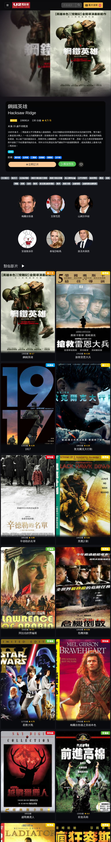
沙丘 (16, 657)
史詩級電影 (24, 178)
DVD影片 (5, 178)
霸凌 (101, 178)
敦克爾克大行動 (95, 308)
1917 (68, 308)
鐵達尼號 (42, 526)
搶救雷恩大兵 (42, 308)
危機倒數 (95, 352)
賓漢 (95, 526)
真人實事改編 (70, 178)
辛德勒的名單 (16, 352)
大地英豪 (16, 526)
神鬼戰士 (16, 439)
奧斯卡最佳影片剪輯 (39, 178)
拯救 (107, 178)
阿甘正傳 (68, 787)
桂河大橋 (16, 570)
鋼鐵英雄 (16, 308)
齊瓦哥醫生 (68, 831)
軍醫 (16, 184)
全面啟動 (68, 700)
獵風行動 (16, 613)
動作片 (14, 178)
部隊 (22, 184)
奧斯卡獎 (66, 184)
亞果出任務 (68, 439)
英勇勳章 (68, 570)
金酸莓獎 (76, 184)
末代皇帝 (42, 657)
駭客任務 (42, 570)
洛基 (16, 787)
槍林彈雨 (93, 178)
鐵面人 (69, 613)
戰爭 (58, 184)
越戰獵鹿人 (68, 395)
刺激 (95, 482)
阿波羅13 (42, 744)
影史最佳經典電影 (47, 184)
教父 (42, 831)
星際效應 (95, 657)
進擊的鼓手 (68, 657)
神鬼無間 (16, 482)
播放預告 (67, 163)
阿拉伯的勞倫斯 (69, 352)
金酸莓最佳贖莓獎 (90, 184)
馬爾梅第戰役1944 (95, 570)
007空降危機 (42, 700)
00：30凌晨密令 (16, 700)
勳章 (35, 184)
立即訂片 (32, 164)
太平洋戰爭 (82, 178)
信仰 (29, 184)
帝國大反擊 (16, 744)
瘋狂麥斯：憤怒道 (42, 439)
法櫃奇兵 (68, 482)
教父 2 (95, 787)
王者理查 (42, 613)
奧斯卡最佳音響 (56, 178)
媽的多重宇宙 (95, 613)
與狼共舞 (95, 439)
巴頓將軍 (68, 526)
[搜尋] (68, 5)
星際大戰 (16, 395)
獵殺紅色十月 (95, 744)
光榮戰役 (42, 787)
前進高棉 (95, 395)
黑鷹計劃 (42, 352)
